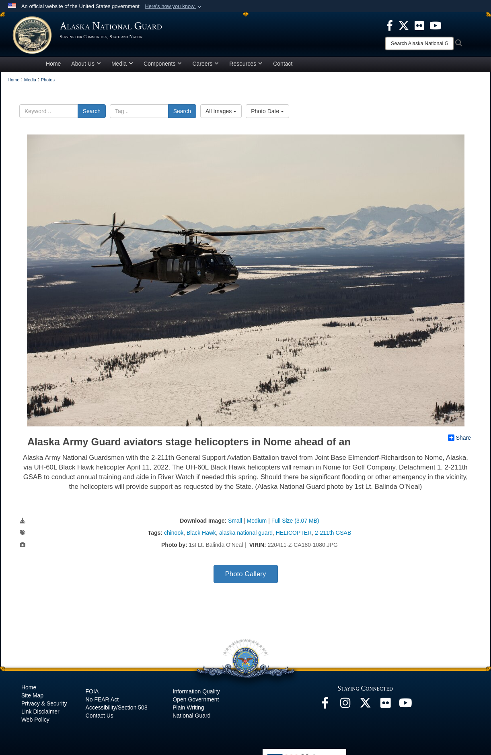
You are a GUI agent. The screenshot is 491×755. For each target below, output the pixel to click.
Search (92, 113)
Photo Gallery (245, 576)
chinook (173, 535)
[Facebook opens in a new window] (325, 707)
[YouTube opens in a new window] (405, 707)
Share (459, 440)
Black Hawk (201, 535)
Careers (205, 66)
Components (163, 66)
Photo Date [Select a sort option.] (267, 113)
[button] (174, 6)
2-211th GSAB (333, 535)
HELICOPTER (294, 535)
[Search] (419, 43)
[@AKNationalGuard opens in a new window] (365, 707)
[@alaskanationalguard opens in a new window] (345, 707)
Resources (246, 66)
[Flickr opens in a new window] (385, 707)
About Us (86, 66)
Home (53, 66)
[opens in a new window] (389, 25)
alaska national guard (246, 535)
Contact (282, 66)
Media (122, 66)
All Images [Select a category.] (220, 113)
